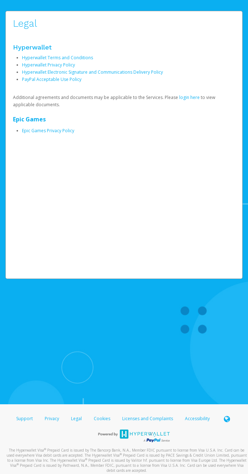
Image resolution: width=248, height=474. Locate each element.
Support (24, 418)
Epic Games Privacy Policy (48, 131)
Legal (76, 418)
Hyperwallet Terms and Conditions (57, 58)
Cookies (102, 418)
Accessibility (197, 418)
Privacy (52, 418)
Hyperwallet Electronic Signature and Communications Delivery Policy (92, 72)
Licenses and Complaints (148, 418)
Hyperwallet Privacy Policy (48, 65)
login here (189, 97)
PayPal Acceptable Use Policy (51, 79)
